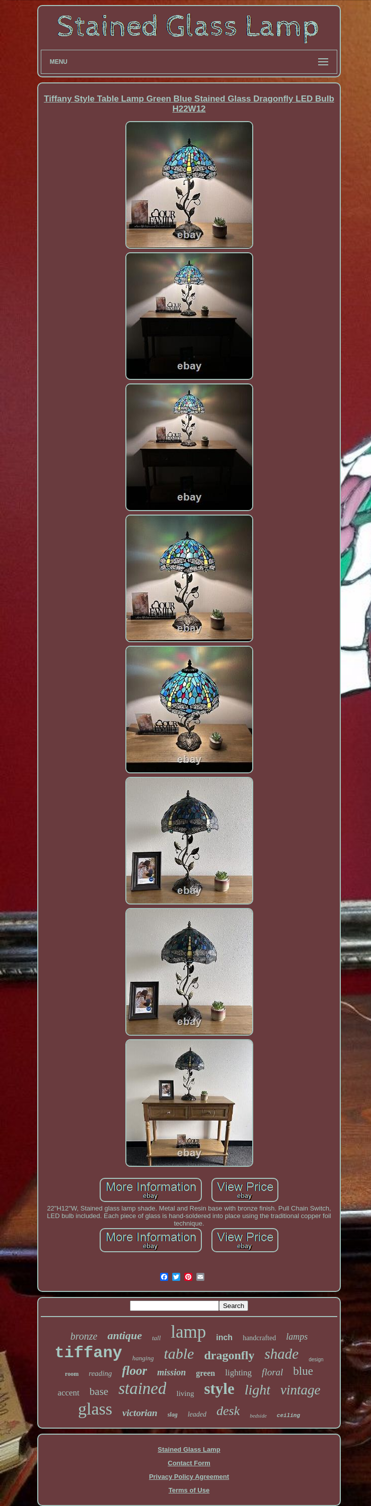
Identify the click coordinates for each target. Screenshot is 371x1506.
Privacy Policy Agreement (189, 1476)
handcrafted (259, 1338)
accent (68, 1392)
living (185, 1393)
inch (224, 1337)
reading (100, 1373)
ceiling (288, 1416)
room (72, 1373)
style (219, 1388)
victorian (140, 1413)
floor (134, 1370)
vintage (300, 1389)
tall (156, 1338)
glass (95, 1408)
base (99, 1391)
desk (228, 1410)
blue (303, 1371)
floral (272, 1372)
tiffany (88, 1353)
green (205, 1373)
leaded (197, 1414)
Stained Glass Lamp (189, 1449)
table (179, 1353)
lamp (188, 1332)
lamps (297, 1337)
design (316, 1359)
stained (142, 1388)
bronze (84, 1336)
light (257, 1389)
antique (124, 1335)
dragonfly (229, 1355)
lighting (238, 1372)
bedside (258, 1416)
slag (173, 1414)
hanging (143, 1358)
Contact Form (189, 1463)
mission (171, 1372)
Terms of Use (189, 1490)
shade (281, 1354)
